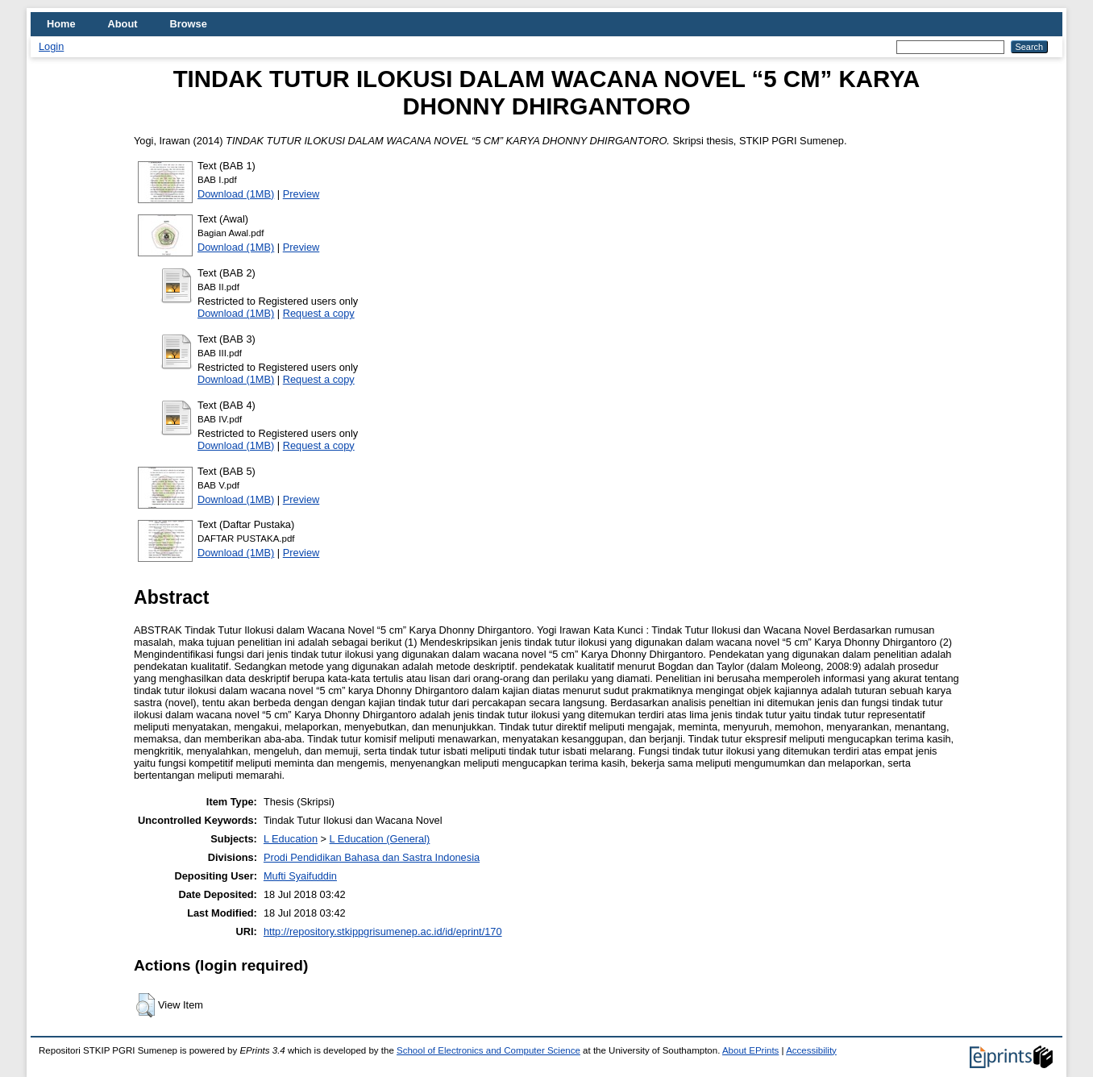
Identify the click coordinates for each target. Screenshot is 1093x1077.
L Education (291, 839)
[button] (145, 1005)
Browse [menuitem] (188, 24)
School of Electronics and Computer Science (488, 1050)
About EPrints (750, 1050)
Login (51, 46)
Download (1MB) (235, 194)
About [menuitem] (123, 24)
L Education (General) (380, 839)
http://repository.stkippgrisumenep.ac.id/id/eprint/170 (383, 931)
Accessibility (811, 1050)
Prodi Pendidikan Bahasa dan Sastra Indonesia (372, 857)
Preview (301, 194)
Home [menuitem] (61, 24)
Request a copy (319, 313)
